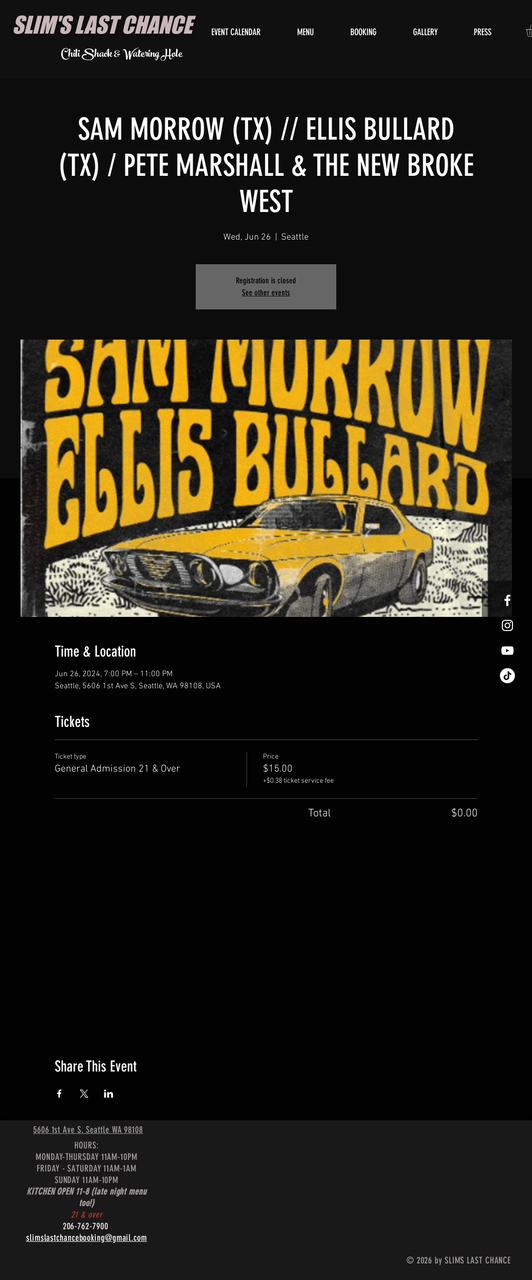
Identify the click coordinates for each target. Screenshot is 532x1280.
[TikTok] (507, 675)
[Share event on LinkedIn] (108, 1094)
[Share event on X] (84, 1094)
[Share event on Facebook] (59, 1094)
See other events (266, 292)
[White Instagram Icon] (507, 625)
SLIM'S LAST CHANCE (102, 24)
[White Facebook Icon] (507, 600)
